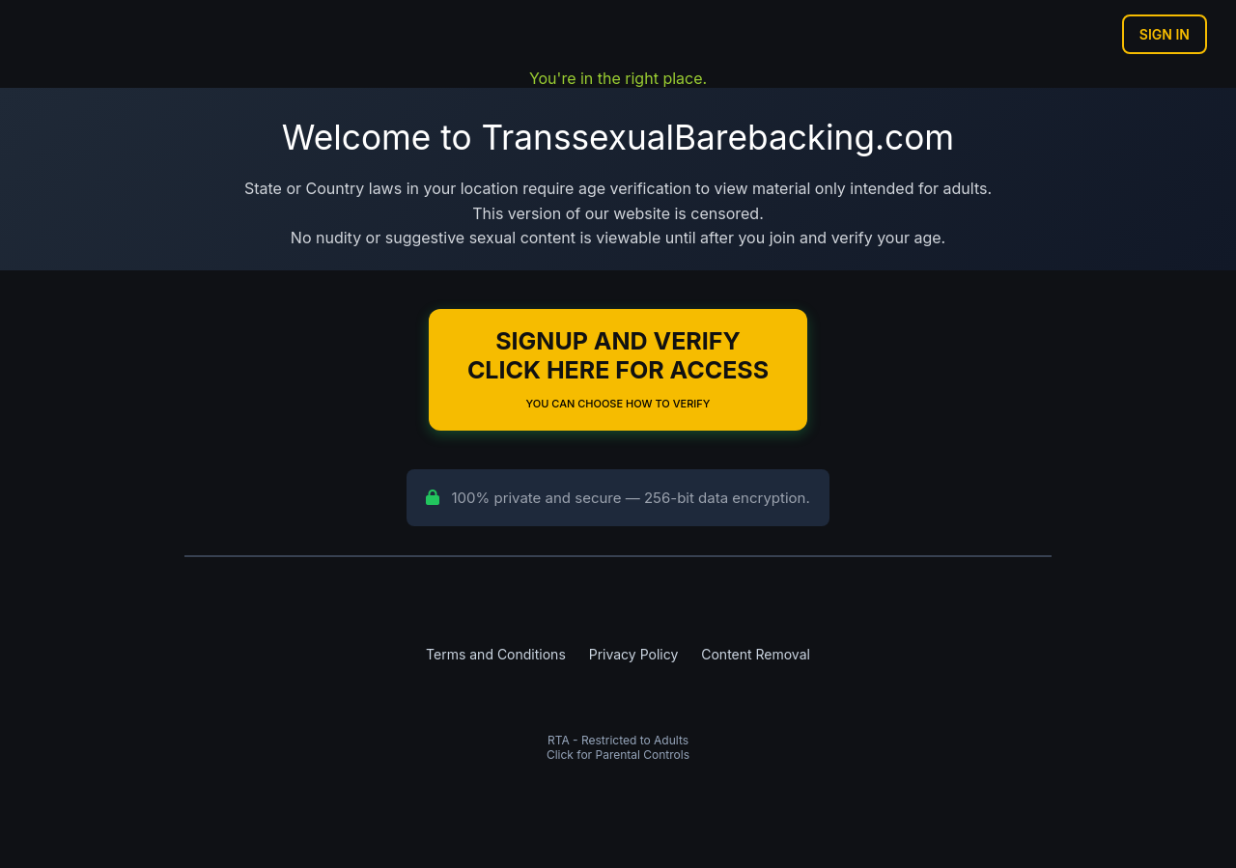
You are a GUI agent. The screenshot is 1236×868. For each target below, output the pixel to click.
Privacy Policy (634, 654)
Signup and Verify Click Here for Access (618, 368)
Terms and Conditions (496, 654)
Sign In (1164, 34)
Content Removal (755, 654)
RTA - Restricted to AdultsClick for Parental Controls (618, 747)
